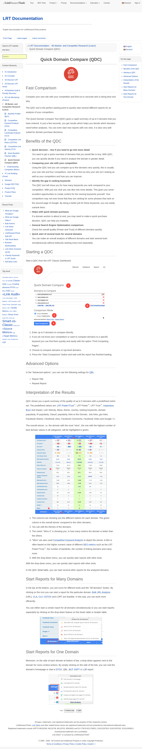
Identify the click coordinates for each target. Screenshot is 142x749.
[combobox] (14, 56)
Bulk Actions (10, 223)
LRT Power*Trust (65, 405)
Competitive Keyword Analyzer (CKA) (12, 123)
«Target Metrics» (10, 336)
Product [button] (53, 3)
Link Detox (36, 725)
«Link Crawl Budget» (7, 298)
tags (14, 332)
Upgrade (4, 339)
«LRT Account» (12, 301)
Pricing (63, 3)
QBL (91, 372)
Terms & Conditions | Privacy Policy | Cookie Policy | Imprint (69, 744)
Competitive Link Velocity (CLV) (13, 147)
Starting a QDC (129, 72)
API (7, 280)
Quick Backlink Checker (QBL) (12, 154)
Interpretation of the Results (131, 81)
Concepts (9, 284)
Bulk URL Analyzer (101, 592)
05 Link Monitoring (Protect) (10, 98)
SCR (11, 311)
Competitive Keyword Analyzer (68, 540)
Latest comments (39, 38)
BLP (71, 669)
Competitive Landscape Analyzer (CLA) (13, 133)
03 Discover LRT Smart (10, 85)
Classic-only (70, 710)
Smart (16, 314)
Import (12, 291)
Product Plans (9, 192)
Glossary (7, 180)
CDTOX (48, 596)
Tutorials (7, 196)
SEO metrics (89, 544)
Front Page (7, 38)
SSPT (77, 669)
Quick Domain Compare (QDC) (12, 161)
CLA (35, 596)
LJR (85, 669)
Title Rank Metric (11, 239)
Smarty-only (16, 325)
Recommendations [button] (78, 3)
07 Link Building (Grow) (9, 174)
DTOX (59, 669)
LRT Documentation (23, 18)
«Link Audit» (11, 294)
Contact (107, 3)
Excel (17, 287)
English (127, 46)
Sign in (137, 3)
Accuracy (5, 277)
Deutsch (126, 3)
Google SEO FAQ (10, 184)
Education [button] (95, 3)
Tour (32, 3)
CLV (41, 596)
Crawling (15, 284)
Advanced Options (130, 76)
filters (4, 291)
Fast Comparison (130, 65)
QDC (79, 710)
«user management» (12, 339)
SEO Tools (41, 3)
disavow (5, 287)
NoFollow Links (11, 262)
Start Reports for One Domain (129, 95)
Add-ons (11, 277)
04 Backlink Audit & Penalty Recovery (11, 91)
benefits (10, 281)
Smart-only (12, 318)
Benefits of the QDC (131, 69)
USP (4, 342)
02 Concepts (8, 75)
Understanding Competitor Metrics (12, 168)
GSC (8, 291)
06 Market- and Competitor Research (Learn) (73, 45)
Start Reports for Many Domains (129, 88)
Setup (10, 314)
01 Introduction (9, 72)
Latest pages (22, 38)
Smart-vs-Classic (9, 323)
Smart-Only (5, 318)
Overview (14, 304)
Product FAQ (8, 188)
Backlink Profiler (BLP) (13, 115)
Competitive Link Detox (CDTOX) (13, 140)
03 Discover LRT (10, 79)
